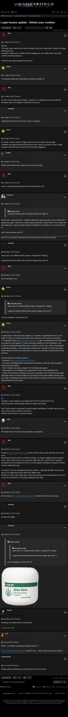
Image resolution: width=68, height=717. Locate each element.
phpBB (28, 693)
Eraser (8, 66)
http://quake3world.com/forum (22, 496)
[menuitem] (14, 12)
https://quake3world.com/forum (23, 360)
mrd (6, 633)
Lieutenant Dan (6, 656)
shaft (8, 419)
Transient (10, 195)
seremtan (11, 108)
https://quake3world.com (28, 340)
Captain (9, 610)
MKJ (9, 33)
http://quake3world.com (17, 453)
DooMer (8, 153)
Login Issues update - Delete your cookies (28, 22)
